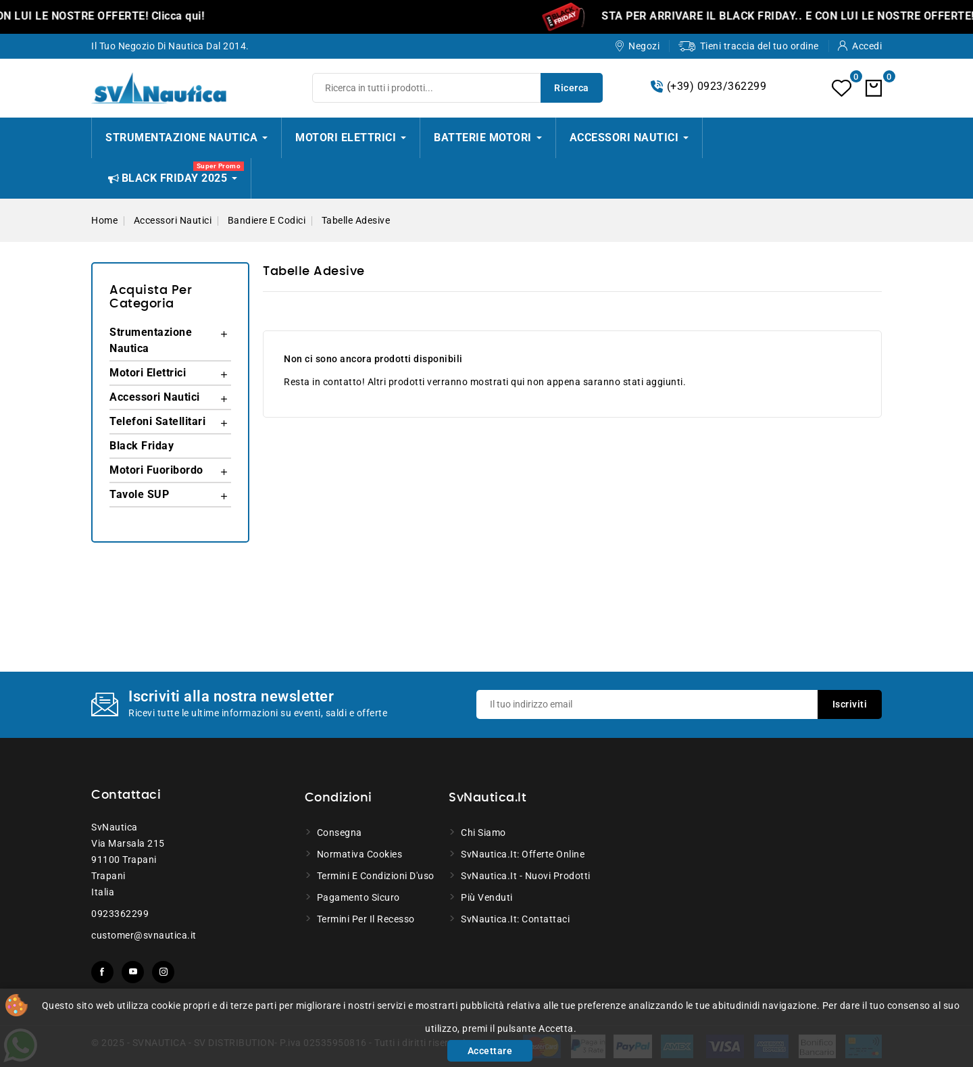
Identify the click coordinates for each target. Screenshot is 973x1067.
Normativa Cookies (360, 854)
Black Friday (141, 445)
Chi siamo (483, 832)
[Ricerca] (457, 88)
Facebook (102, 972)
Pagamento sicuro (358, 897)
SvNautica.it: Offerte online (522, 854)
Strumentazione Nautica (150, 340)
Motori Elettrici (147, 372)
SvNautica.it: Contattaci (515, 919)
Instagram (163, 972)
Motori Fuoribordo (156, 470)
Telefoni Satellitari (157, 421)
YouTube (133, 972)
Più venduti (487, 897)
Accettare (490, 1050)
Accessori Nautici (154, 397)
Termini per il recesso (366, 919)
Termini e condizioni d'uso (375, 875)
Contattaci (126, 795)
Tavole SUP (139, 494)
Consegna (339, 832)
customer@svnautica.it (144, 935)
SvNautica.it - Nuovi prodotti (526, 875)
